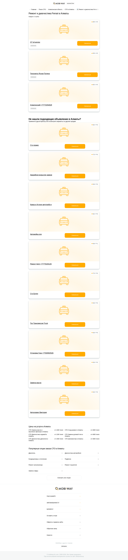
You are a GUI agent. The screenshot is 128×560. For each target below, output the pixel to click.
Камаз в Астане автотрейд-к (41, 205)
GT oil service (35, 42)
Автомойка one (36, 234)
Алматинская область (55, 9)
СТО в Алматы (69, 9)
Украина (64, 546)
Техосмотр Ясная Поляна (40, 74)
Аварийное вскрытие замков (41, 175)
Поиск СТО (42, 9)
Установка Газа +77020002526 (41, 353)
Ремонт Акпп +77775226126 (41, 264)
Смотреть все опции (63, 478)
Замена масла (35, 383)
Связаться (87, 43)
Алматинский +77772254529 (41, 105)
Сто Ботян (34, 294)
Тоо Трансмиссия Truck (39, 323)
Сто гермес (34, 145)
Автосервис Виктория (38, 412)
